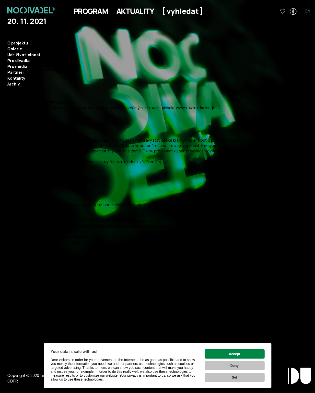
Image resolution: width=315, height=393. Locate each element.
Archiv (13, 84)
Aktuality (135, 11)
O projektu (17, 43)
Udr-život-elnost (23, 54)
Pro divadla (18, 60)
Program (91, 11)
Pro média (17, 66)
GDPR (12, 381)
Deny (234, 366)
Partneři (15, 72)
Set (234, 377)
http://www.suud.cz (17, 334)
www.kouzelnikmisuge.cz (198, 107)
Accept (234, 354)
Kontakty (16, 78)
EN (307, 11)
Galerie (14, 49)
